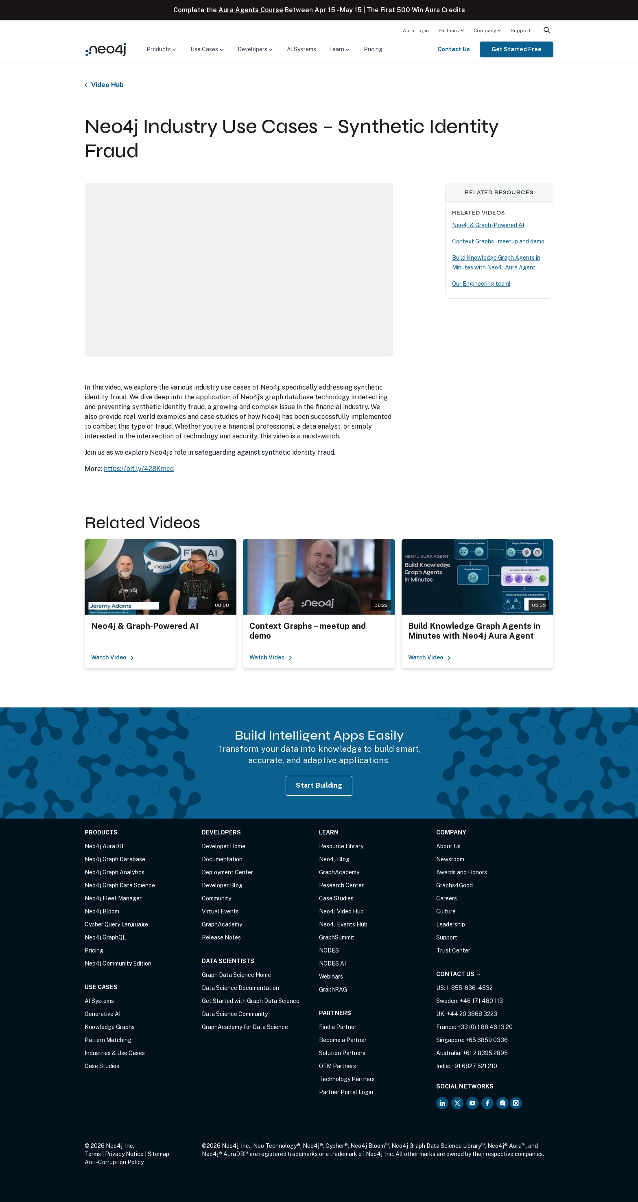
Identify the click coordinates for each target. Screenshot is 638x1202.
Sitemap (158, 1154)
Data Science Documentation (240, 988)
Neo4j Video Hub (341, 911)
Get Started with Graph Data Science (250, 1001)
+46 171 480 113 (481, 1001)
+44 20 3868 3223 (472, 1014)
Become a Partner (343, 1040)
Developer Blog (222, 885)
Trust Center (453, 950)
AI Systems (301, 49)
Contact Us (453, 49)
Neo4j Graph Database (115, 859)
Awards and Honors (461, 872)
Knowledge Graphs (110, 1027)
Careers (446, 898)
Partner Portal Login (346, 1092)
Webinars (331, 976)
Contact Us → (458, 974)
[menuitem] (416, 30)
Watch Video (112, 657)
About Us (448, 846)
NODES (329, 950)
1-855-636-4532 (469, 988)
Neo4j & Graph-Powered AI (488, 225)
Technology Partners (347, 1079)
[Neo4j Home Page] (106, 49)
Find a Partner (337, 1027)
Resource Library (341, 846)
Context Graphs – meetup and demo (498, 241)
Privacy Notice (124, 1154)
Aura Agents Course (250, 10)
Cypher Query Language (116, 924)
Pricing (373, 49)
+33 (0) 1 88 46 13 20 (485, 1027)
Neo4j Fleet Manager (113, 898)
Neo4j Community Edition (118, 963)
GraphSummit (336, 937)
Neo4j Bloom (102, 911)
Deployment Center (227, 872)
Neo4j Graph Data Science (120, 885)
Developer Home (223, 846)
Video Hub (107, 85)
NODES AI (332, 963)
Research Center (341, 885)
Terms (93, 1154)
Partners (449, 30)
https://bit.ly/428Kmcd (139, 469)
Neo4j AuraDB (104, 846)
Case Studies (102, 1066)
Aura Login (416, 30)
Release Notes (221, 937)
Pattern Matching (108, 1040)
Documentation (222, 859)
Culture (446, 911)
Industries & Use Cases (115, 1053)
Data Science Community (235, 1014)
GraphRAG (333, 989)
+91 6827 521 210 (474, 1066)
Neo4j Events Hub (343, 924)
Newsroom (450, 859)
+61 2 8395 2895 (485, 1053)
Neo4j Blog (334, 859)
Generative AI (102, 1014)
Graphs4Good (454, 885)
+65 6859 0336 (486, 1040)
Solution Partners (342, 1053)
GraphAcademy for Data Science (245, 1027)
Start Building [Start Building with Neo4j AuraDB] (319, 785)
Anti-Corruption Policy (114, 1162)
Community (216, 898)
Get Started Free (517, 49)
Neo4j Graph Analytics (114, 872)
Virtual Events (220, 911)
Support (521, 30)
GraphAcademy (222, 924)
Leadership (450, 924)
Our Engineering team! (481, 283)
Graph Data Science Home (236, 975)
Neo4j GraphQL (105, 937)
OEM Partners (337, 1066)
